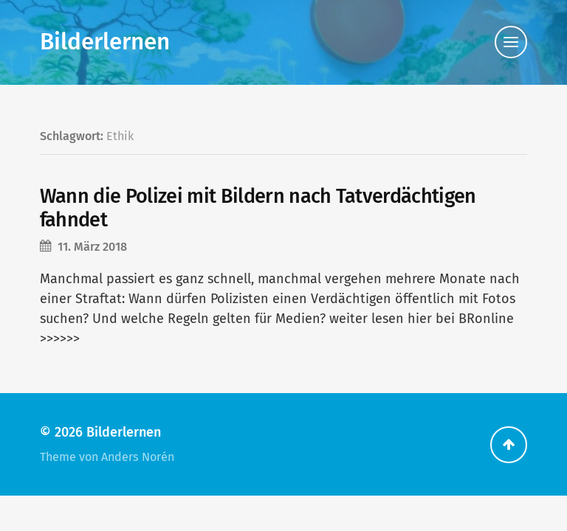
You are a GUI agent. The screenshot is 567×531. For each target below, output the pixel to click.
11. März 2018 (92, 247)
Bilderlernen (105, 41)
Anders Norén (137, 457)
